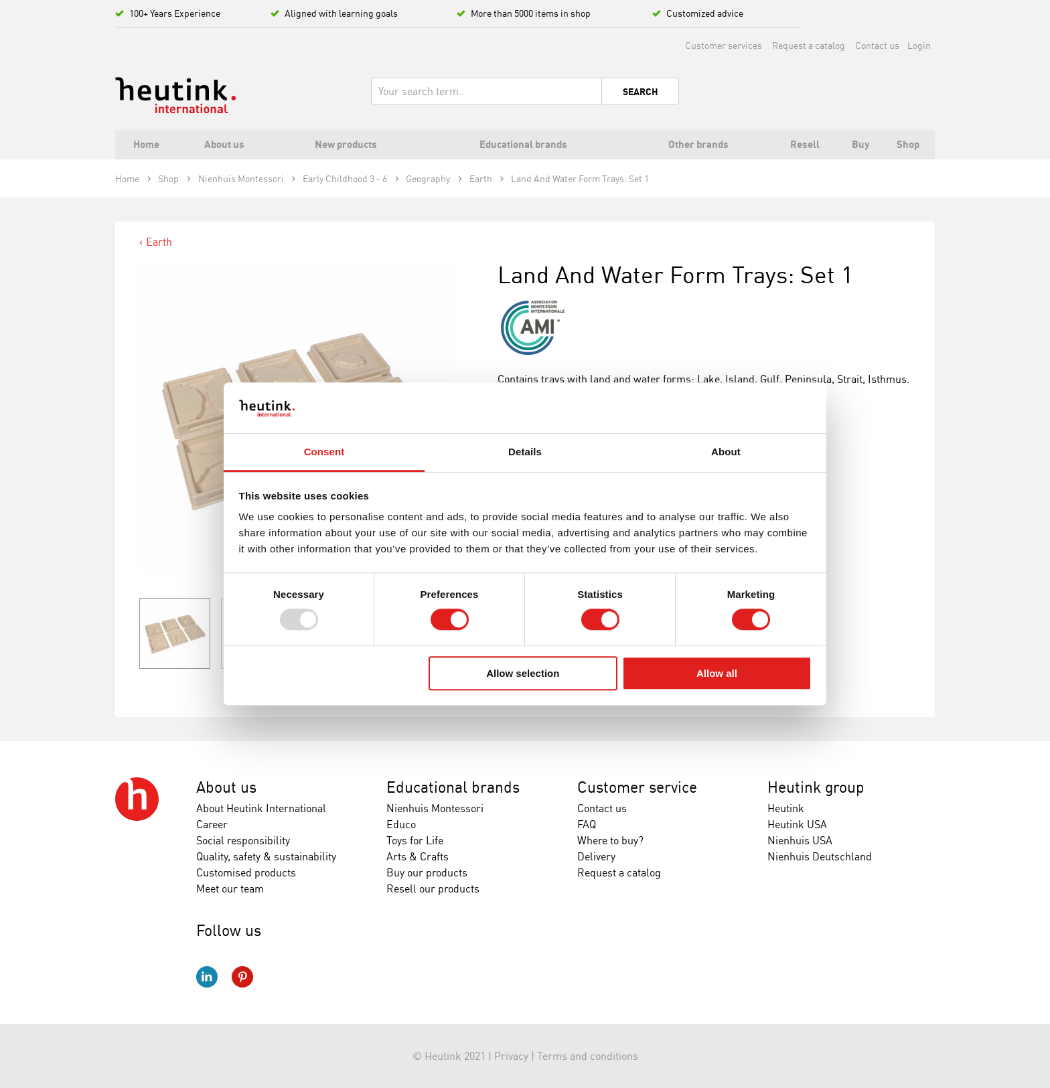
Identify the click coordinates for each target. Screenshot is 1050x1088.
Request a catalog (808, 45)
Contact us (877, 45)
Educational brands (453, 787)
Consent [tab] (324, 452)
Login (919, 45)
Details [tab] (525, 452)
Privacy (511, 1056)
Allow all (716, 673)
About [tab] (726, 452)
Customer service (637, 787)
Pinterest (242, 977)
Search (640, 92)
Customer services (723, 45)
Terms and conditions (587, 1056)
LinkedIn (207, 977)
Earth (159, 241)
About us (226, 787)
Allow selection (522, 673)
